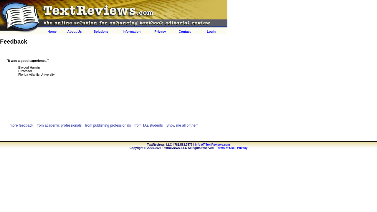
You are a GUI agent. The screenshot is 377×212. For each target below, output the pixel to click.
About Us (74, 31)
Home (52, 31)
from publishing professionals (108, 125)
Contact (185, 31)
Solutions (101, 31)
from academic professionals (59, 125)
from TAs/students (149, 125)
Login (211, 31)
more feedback (21, 125)
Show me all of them (182, 125)
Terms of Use (225, 148)
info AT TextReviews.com (212, 144)
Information (132, 31)
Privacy (160, 31)
